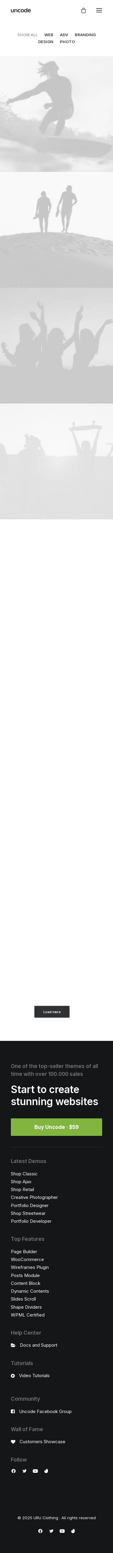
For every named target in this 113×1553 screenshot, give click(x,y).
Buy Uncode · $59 (56, 1127)
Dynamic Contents (30, 1291)
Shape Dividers (26, 1307)
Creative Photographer (34, 1197)
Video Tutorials (34, 1375)
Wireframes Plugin (30, 1267)
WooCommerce (27, 1259)
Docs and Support (38, 1345)
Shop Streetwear (28, 1213)
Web (48, 34)
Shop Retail (22, 1189)
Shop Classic (24, 1174)
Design (45, 41)
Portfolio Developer (31, 1221)
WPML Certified (28, 1315)
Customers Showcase (42, 1441)
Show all (27, 34)
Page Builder (24, 1251)
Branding (85, 34)
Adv (64, 34)
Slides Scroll (23, 1299)
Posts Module (25, 1275)
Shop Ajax (21, 1181)
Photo (67, 41)
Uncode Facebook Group (45, 1411)
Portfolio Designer (30, 1205)
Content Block (25, 1283)
